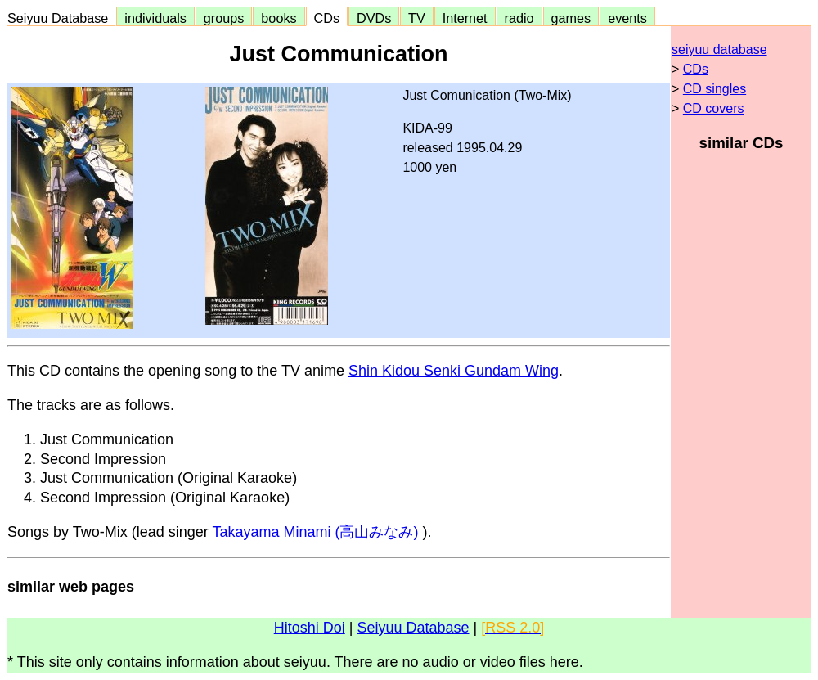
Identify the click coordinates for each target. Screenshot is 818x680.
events (627, 18)
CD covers (713, 108)
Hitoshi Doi (309, 627)
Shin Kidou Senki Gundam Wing (453, 371)
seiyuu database (719, 49)
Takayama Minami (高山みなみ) (315, 532)
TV (416, 18)
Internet (465, 18)
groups (224, 18)
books (278, 18)
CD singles (714, 89)
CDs (327, 18)
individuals (155, 18)
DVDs (373, 18)
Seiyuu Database (61, 18)
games (571, 18)
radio (519, 18)
